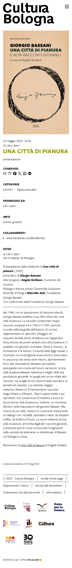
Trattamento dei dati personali (21, 492)
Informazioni (53, 492)
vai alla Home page (52, 478)
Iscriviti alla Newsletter (48, 485)
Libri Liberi (9, 206)
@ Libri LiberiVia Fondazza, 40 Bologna (18, 256)
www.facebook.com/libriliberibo (25, 238)
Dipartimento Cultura (16, 485)
